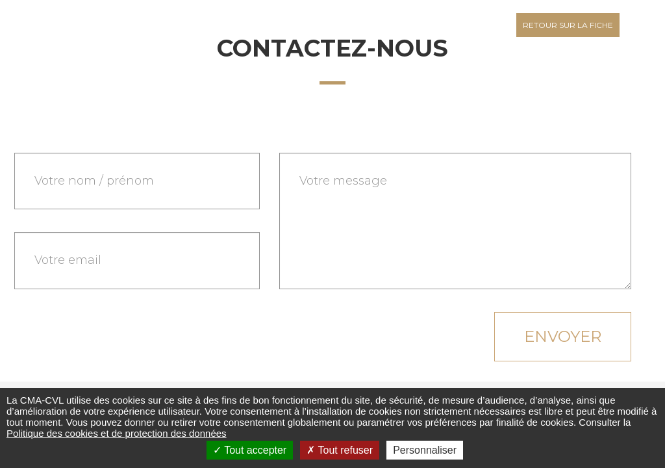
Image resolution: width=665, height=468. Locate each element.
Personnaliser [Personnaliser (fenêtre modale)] (425, 450)
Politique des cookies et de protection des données (116, 433)
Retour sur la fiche (568, 25)
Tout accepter (249, 450)
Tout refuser (340, 450)
